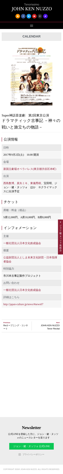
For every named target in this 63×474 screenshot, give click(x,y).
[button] (31, 25)
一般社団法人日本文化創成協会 (22, 243)
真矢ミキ (22, 183)
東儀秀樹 (35, 183)
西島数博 (8, 183)
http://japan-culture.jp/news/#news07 (23, 304)
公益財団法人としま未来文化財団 (23, 257)
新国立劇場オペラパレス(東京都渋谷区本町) (29, 168)
